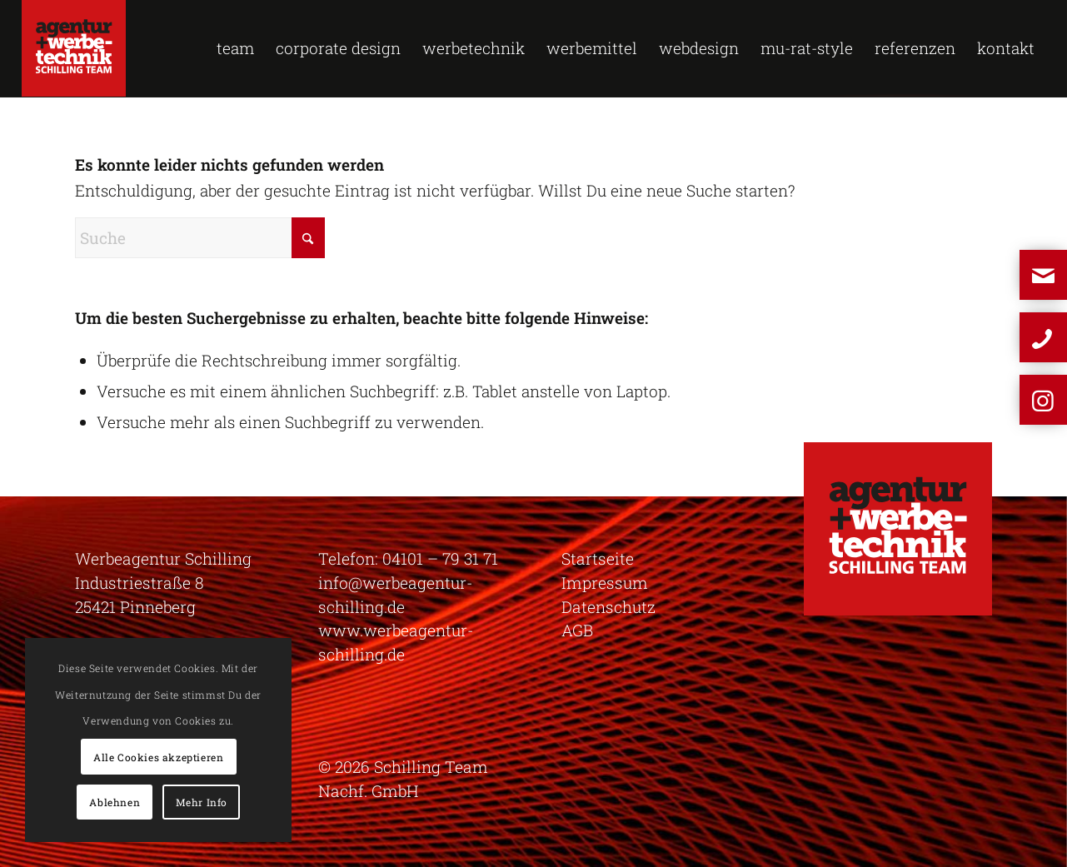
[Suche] (200, 237)
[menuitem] (235, 48)
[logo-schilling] (74, 48)
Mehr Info (201, 802)
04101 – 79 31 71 (440, 558)
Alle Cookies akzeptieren (158, 757)
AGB (577, 630)
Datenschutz (608, 606)
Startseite (597, 558)
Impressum (604, 582)
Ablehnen (114, 802)
